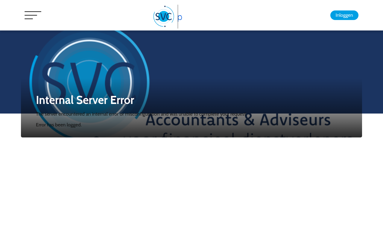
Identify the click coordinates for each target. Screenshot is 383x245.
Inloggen (344, 15)
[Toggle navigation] (33, 15)
